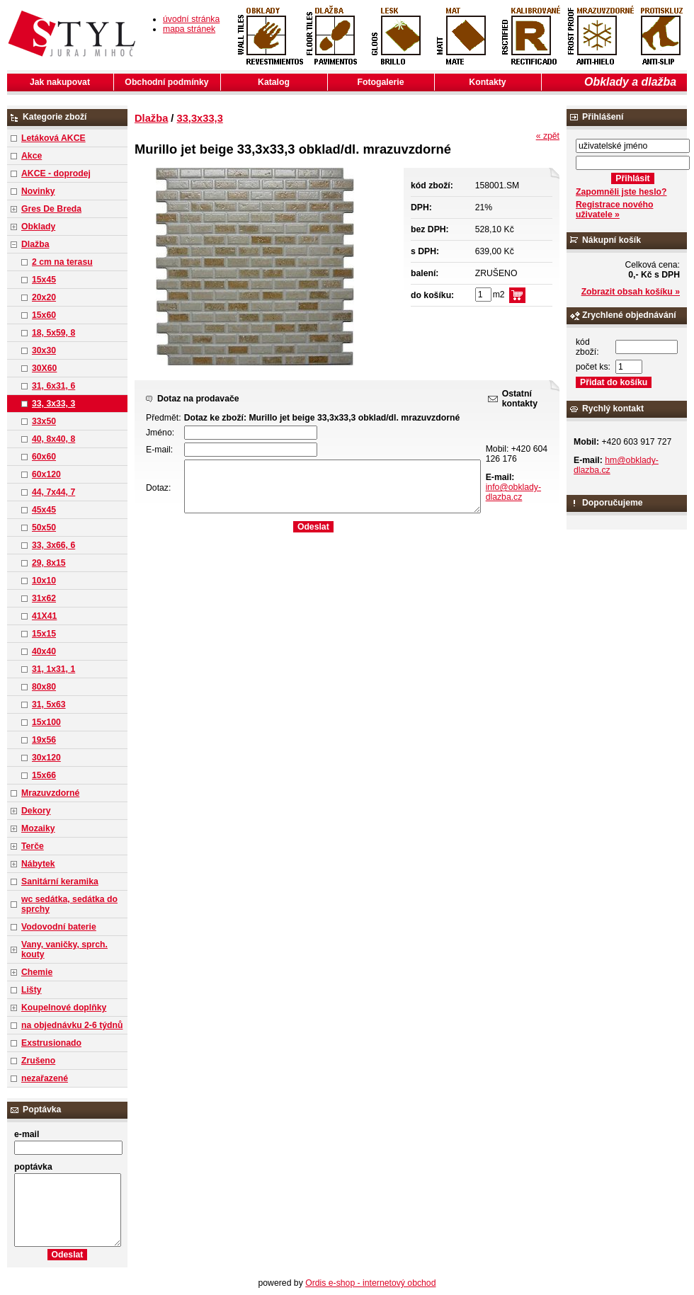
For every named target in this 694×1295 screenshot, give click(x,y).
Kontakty (487, 82)
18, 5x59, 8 (53, 333)
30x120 (46, 758)
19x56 (44, 740)
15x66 (44, 775)
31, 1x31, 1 (53, 669)
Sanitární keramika (59, 881)
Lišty (31, 990)
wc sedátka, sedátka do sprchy (69, 904)
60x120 (46, 474)
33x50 (44, 421)
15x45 (44, 280)
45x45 (44, 510)
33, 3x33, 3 (53, 404)
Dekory (35, 811)
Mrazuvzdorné (50, 793)
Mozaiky (38, 828)
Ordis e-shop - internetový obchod (370, 1283)
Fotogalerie (381, 82)
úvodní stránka (191, 19)
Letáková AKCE (53, 138)
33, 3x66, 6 (53, 545)
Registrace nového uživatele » (614, 209)
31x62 (44, 598)
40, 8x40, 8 (53, 439)
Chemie (36, 972)
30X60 (44, 368)
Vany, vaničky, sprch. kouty (64, 949)
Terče (32, 846)
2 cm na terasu (62, 262)
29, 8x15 (49, 563)
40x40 (44, 651)
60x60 (44, 457)
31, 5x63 (49, 704)
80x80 (44, 687)
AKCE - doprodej (56, 173)
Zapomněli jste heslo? (621, 192)
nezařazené (44, 1078)
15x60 (44, 315)
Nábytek (38, 864)
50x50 (44, 527)
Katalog (274, 82)
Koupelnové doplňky (63, 1007)
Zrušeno (38, 1061)
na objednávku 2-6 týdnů (72, 1025)
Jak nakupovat (60, 82)
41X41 (44, 616)
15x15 (44, 634)
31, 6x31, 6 (53, 386)
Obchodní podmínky (166, 82)
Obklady (38, 227)
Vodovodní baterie (58, 927)
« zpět (547, 136)
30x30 (44, 350)
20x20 (44, 297)
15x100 (46, 722)
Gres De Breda (51, 209)
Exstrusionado (51, 1043)
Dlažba (35, 244)
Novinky (38, 191)
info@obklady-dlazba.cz (513, 492)
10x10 (44, 581)
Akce (31, 156)
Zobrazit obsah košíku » (630, 292)
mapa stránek (189, 29)
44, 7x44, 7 (53, 492)
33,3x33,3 (200, 118)
